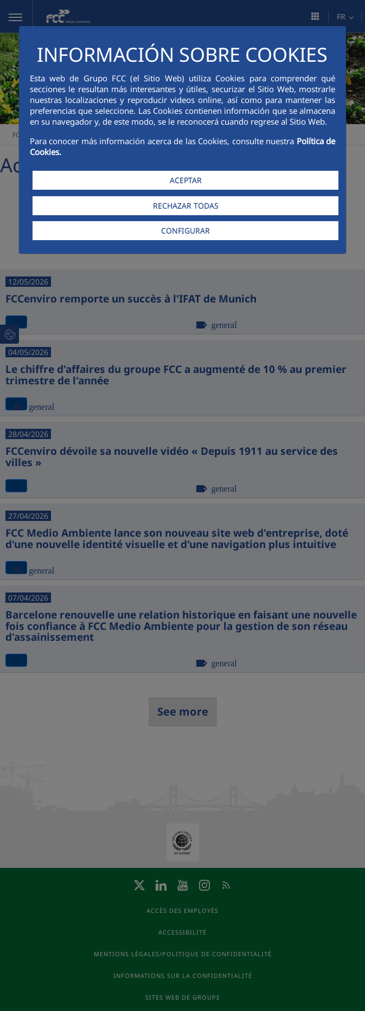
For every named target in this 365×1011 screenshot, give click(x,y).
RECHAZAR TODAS (186, 206)
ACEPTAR (186, 180)
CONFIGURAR (185, 231)
